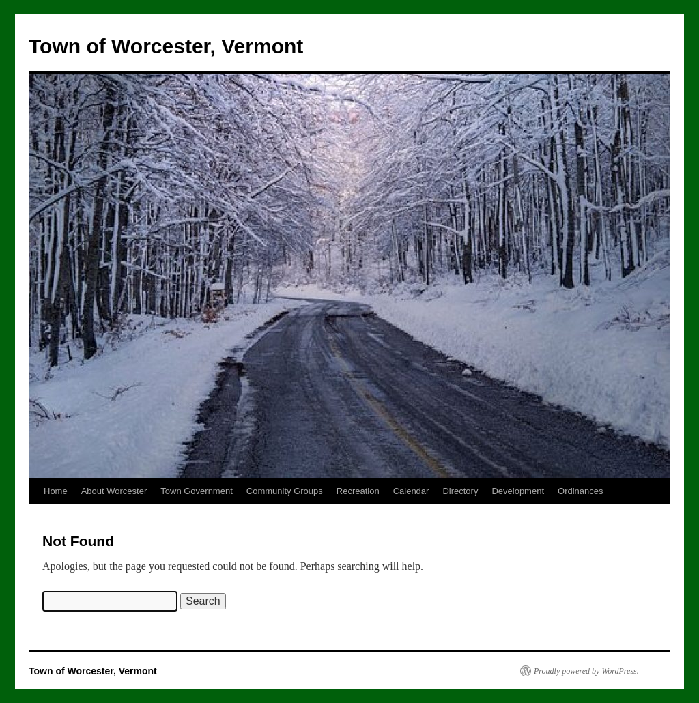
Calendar (411, 491)
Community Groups (284, 491)
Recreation (358, 491)
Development (517, 491)
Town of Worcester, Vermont (166, 46)
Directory (460, 491)
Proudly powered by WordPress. (586, 671)
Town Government (196, 491)
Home (56, 491)
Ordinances (580, 491)
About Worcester (114, 491)
